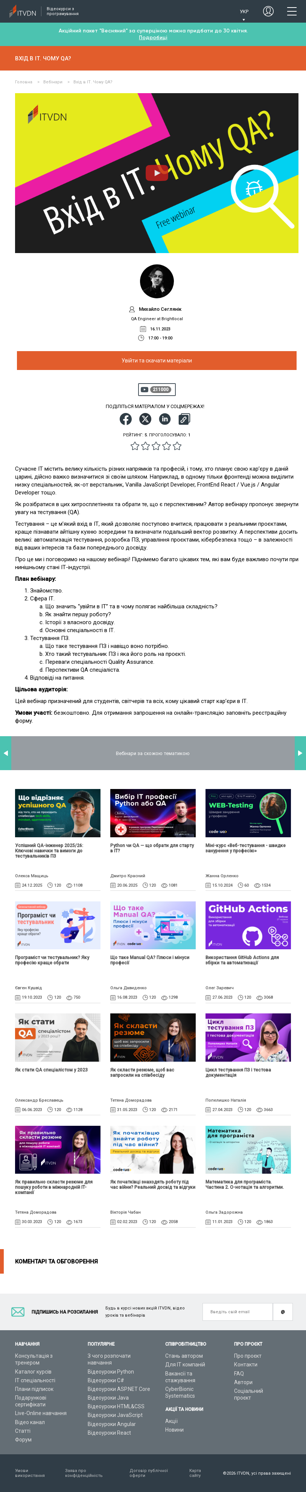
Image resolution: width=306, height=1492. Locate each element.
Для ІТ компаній (185, 1365)
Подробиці (153, 37)
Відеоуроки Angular (112, 1424)
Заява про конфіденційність (84, 1473)
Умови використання (30, 1473)
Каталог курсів (33, 1372)
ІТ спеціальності (35, 1380)
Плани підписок (34, 1389)
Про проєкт (248, 1356)
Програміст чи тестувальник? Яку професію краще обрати (52, 960)
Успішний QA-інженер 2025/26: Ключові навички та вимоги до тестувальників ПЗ (49, 851)
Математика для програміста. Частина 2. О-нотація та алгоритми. (245, 1184)
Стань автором (184, 1356)
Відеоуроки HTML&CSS (116, 1406)
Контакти (245, 1365)
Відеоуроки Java (108, 1398)
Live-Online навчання (41, 1413)
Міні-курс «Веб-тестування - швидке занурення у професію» (246, 848)
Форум (23, 1440)
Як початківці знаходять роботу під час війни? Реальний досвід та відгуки (152, 1184)
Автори (243, 1382)
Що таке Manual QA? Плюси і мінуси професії (149, 960)
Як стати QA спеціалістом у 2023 (51, 1070)
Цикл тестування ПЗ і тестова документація (238, 1072)
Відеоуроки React (109, 1433)
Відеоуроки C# (106, 1380)
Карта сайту (195, 1473)
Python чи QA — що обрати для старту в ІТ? (152, 848)
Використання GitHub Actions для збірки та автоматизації (242, 960)
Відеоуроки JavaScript (115, 1415)
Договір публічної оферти (148, 1473)
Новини (174, 1430)
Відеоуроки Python (111, 1372)
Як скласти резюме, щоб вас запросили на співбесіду (142, 1072)
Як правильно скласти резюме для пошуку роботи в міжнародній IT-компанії (54, 1187)
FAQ (239, 1374)
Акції (171, 1421)
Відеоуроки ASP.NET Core (119, 1389)
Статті (22, 1431)
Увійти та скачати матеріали (157, 361)
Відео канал (30, 1422)
